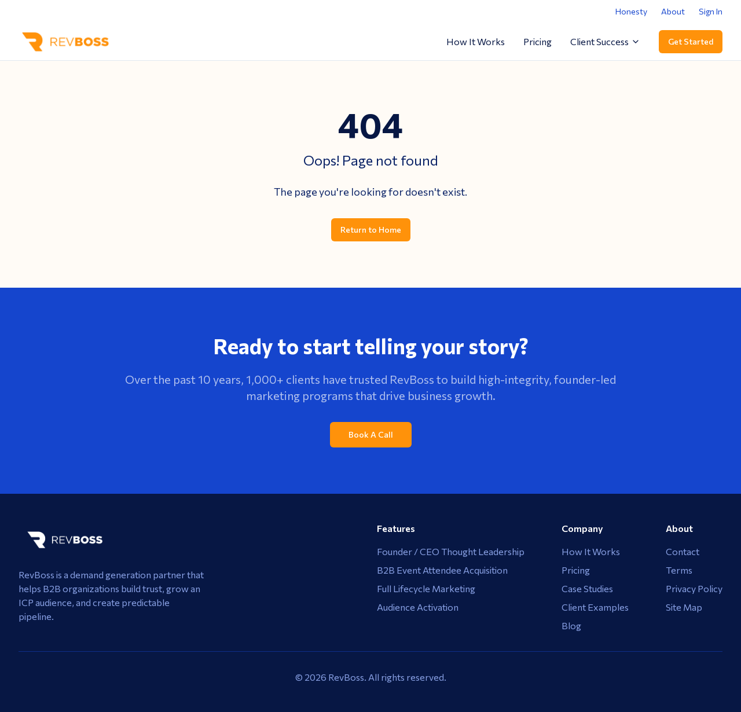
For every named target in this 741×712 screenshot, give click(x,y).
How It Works (475, 41)
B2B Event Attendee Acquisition (442, 569)
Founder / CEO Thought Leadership (450, 551)
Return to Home (370, 229)
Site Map (684, 606)
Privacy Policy (694, 588)
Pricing (537, 41)
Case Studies (587, 588)
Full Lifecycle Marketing (426, 588)
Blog (571, 625)
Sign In (710, 11)
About (673, 11)
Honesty (631, 11)
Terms (679, 569)
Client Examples (595, 606)
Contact (682, 551)
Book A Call (371, 434)
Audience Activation (417, 606)
